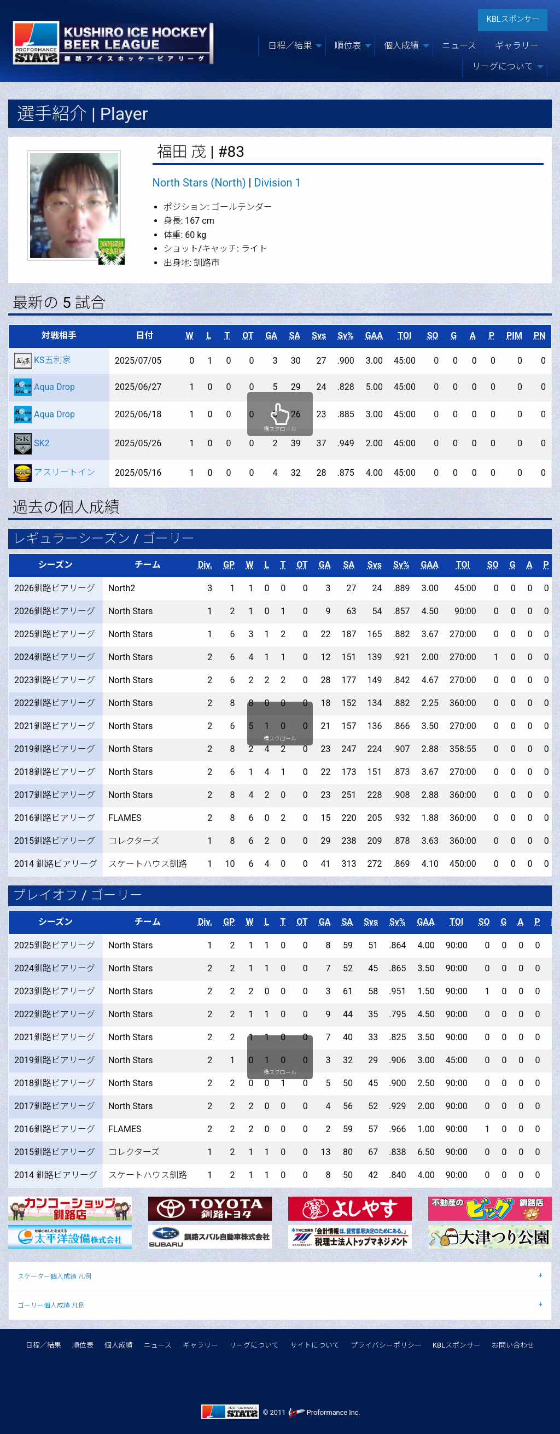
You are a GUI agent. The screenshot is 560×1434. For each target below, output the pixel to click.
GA (271, 335)
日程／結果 (43, 1345)
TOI (404, 335)
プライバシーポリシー (386, 1345)
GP (229, 564)
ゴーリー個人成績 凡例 (51, 1305)
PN (540, 335)
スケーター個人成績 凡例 (54, 1276)
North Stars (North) (199, 182)
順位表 (83, 1345)
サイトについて (315, 1345)
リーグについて (254, 1345)
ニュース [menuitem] (459, 45)
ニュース (158, 1345)
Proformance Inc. (324, 1412)
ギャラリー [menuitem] (517, 45)
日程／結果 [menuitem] (290, 45)
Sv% (345, 335)
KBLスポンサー (513, 19)
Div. (205, 564)
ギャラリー (200, 1345)
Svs (319, 335)
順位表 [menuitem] (348, 45)
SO (433, 335)
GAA (374, 335)
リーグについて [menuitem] (502, 66)
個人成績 (118, 1345)
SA (294, 335)
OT (247, 335)
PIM (514, 335)
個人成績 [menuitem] (401, 45)
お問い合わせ (513, 1345)
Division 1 (277, 182)
